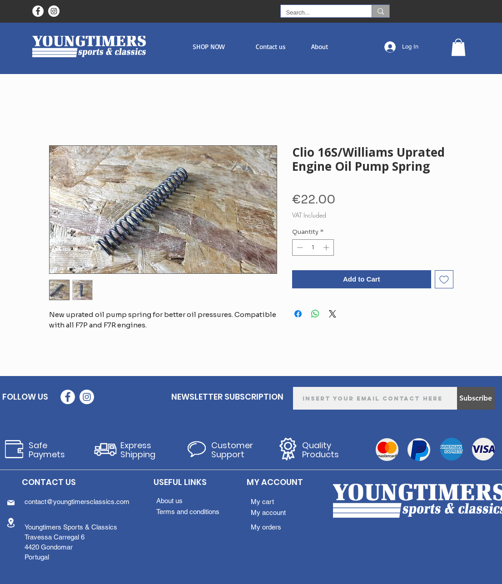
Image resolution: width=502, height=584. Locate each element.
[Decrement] (298, 247)
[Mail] (11, 503)
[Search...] (319, 12)
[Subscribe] (476, 398)
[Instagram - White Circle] (54, 11)
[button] (208, 46)
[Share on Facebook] (298, 313)
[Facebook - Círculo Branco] (38, 11)
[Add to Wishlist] (444, 279)
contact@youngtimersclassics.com (77, 501)
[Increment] (327, 247)
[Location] (11, 522)
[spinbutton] (313, 247)
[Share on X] (332, 313)
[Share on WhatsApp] (315, 313)
